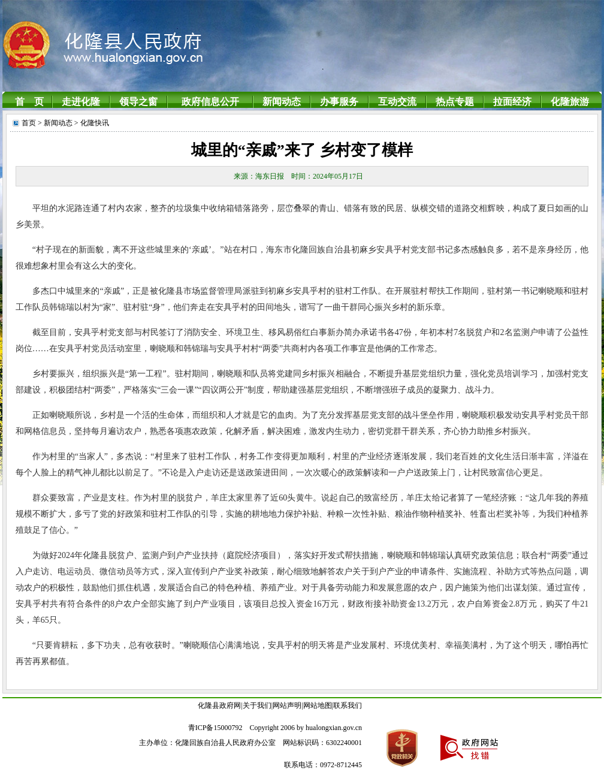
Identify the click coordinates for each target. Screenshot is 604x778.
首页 (29, 123)
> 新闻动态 (54, 123)
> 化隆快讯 (91, 123)
